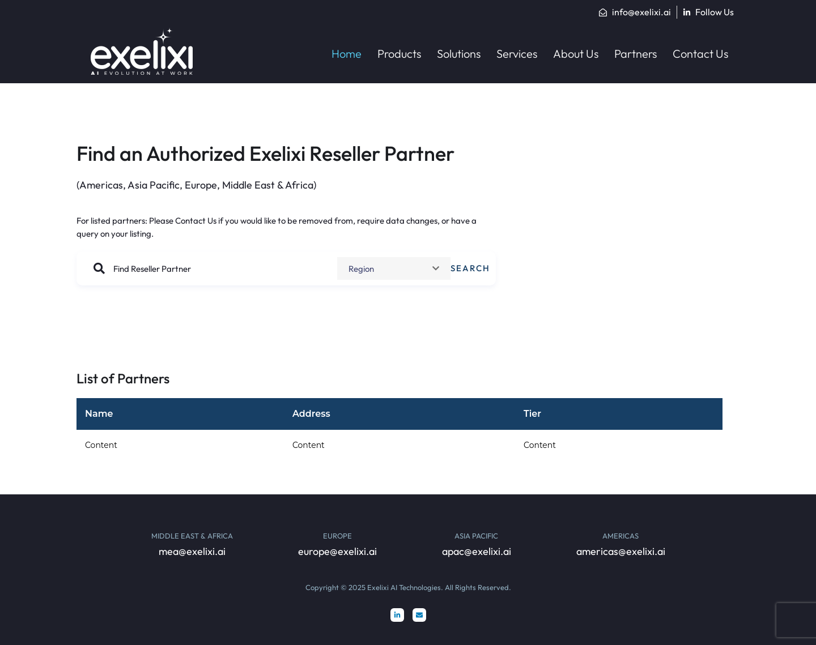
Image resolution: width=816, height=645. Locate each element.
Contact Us (195, 220)
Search (470, 268)
